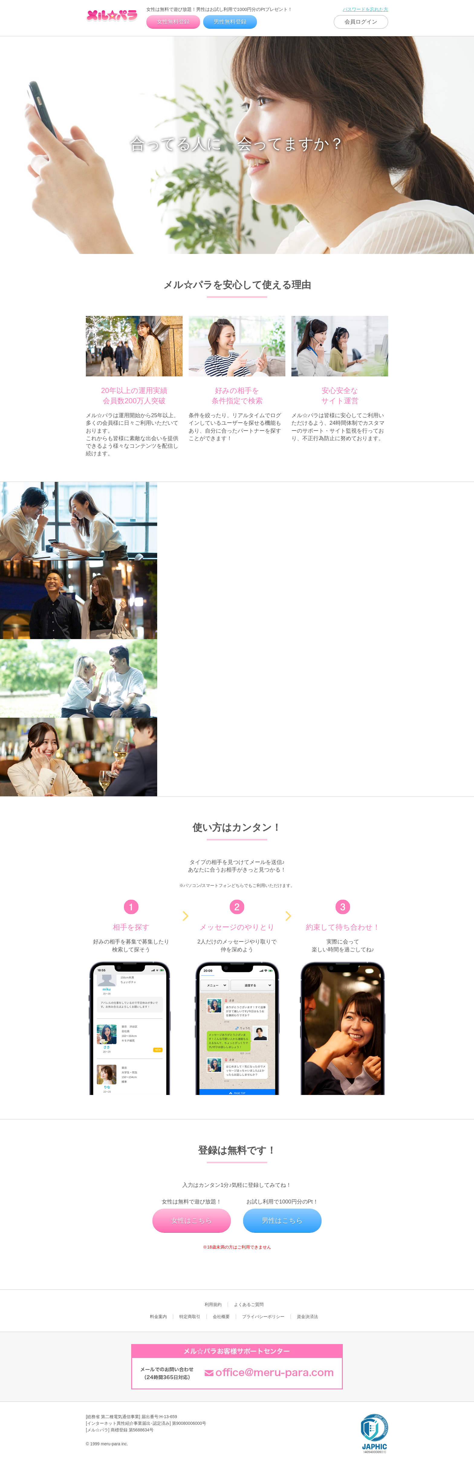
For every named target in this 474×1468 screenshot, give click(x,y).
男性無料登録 (230, 22)
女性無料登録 (173, 22)
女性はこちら (191, 1220)
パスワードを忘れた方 (365, 9)
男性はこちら (282, 1220)
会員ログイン (361, 22)
